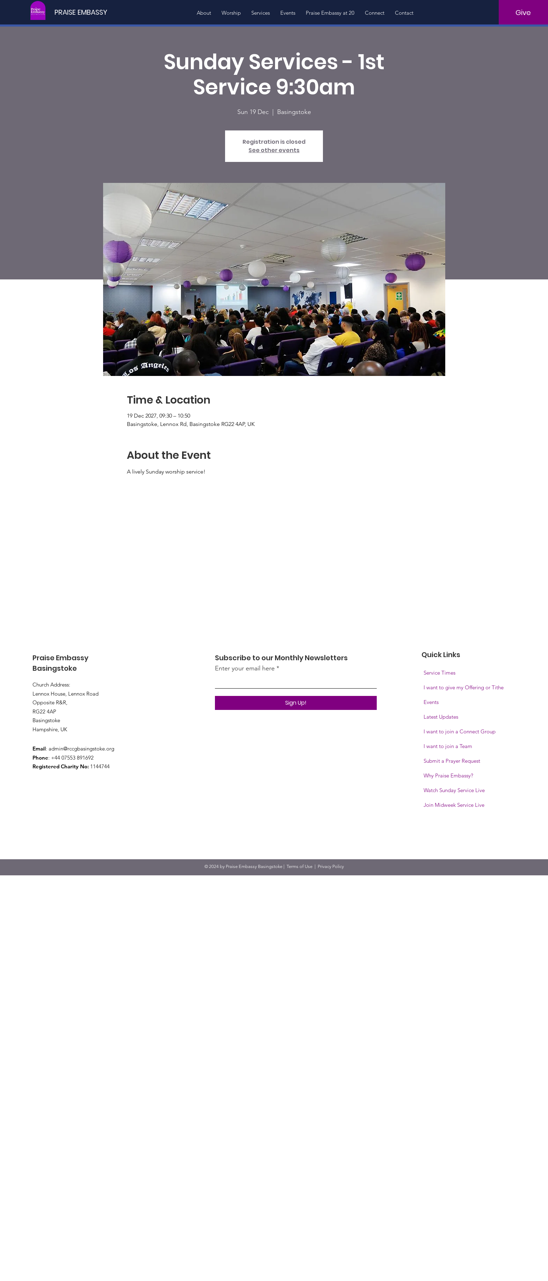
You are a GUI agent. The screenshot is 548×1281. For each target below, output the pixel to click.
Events (431, 702)
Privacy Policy (331, 866)
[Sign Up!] (296, 703)
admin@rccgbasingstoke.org (81, 748)
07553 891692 (78, 757)
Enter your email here (245, 668)
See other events (274, 150)
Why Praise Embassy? (448, 775)
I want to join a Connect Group (460, 731)
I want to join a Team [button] (448, 746)
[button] (454, 805)
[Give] (523, 13)
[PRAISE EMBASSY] (83, 12)
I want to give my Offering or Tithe (464, 687)
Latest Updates (441, 716)
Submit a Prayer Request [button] (452, 760)
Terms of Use (299, 866)
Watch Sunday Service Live (454, 790)
